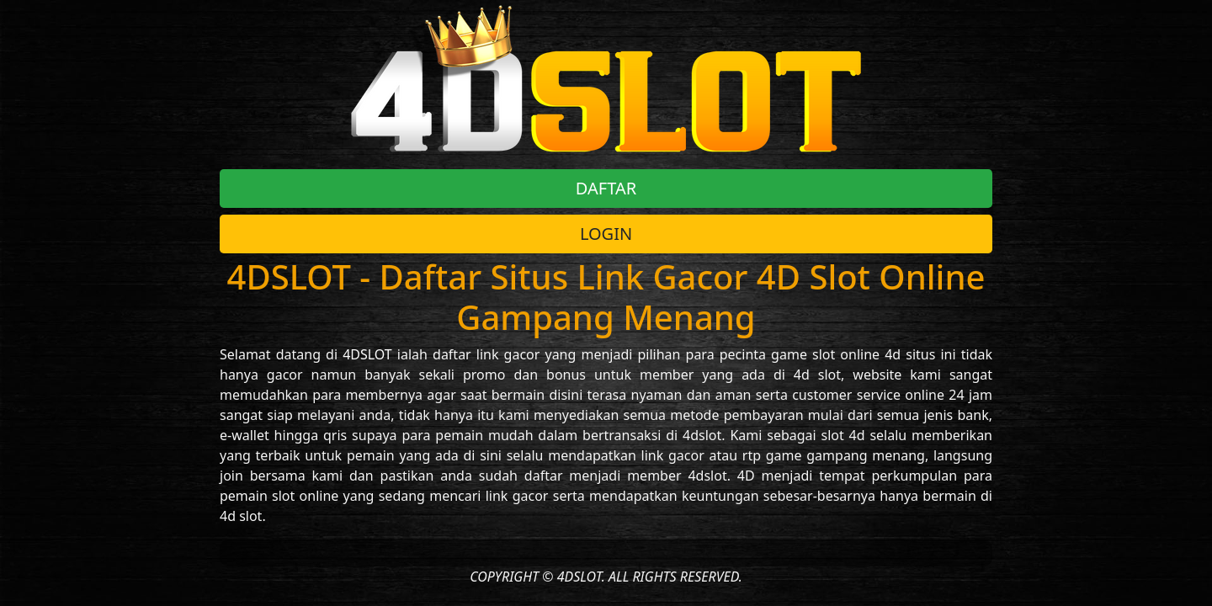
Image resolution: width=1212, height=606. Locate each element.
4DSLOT (367, 354)
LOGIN (606, 233)
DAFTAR (606, 188)
